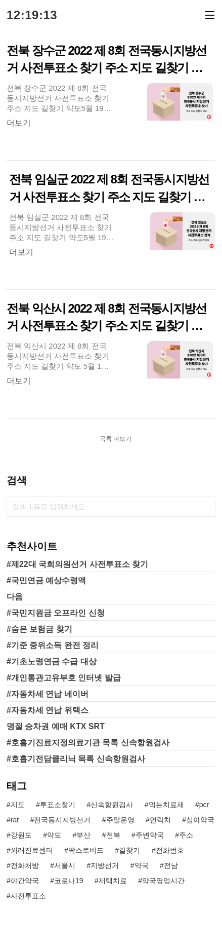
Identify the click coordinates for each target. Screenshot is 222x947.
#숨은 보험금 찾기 (39, 629)
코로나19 (68, 881)
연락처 (160, 820)
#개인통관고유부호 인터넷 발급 (64, 677)
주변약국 (150, 835)
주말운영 (120, 820)
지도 (18, 805)
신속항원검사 (112, 805)
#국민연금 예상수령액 (46, 580)
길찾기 (129, 850)
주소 (186, 835)
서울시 (64, 865)
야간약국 (25, 881)
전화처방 (25, 865)
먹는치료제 (166, 805)
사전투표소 (28, 896)
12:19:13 (32, 15)
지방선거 (105, 865)
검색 (205, 506)
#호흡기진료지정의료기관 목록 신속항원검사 (88, 742)
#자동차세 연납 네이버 (47, 694)
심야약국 (200, 820)
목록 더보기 (115, 438)
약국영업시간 (163, 881)
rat (15, 820)
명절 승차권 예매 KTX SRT (56, 726)
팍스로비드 (86, 850)
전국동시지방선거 (62, 820)
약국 (142, 865)
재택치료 (113, 881)
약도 (54, 835)
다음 (15, 596)
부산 (83, 835)
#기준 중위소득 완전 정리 (53, 645)
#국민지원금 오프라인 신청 (56, 613)
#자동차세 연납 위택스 (47, 710)
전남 (171, 865)
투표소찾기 (57, 805)
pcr (204, 805)
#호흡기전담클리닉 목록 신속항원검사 (76, 758)
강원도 (21, 835)
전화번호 (170, 850)
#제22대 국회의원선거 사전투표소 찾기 (77, 564)
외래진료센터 (32, 850)
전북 (113, 835)
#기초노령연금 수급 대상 (52, 661)
